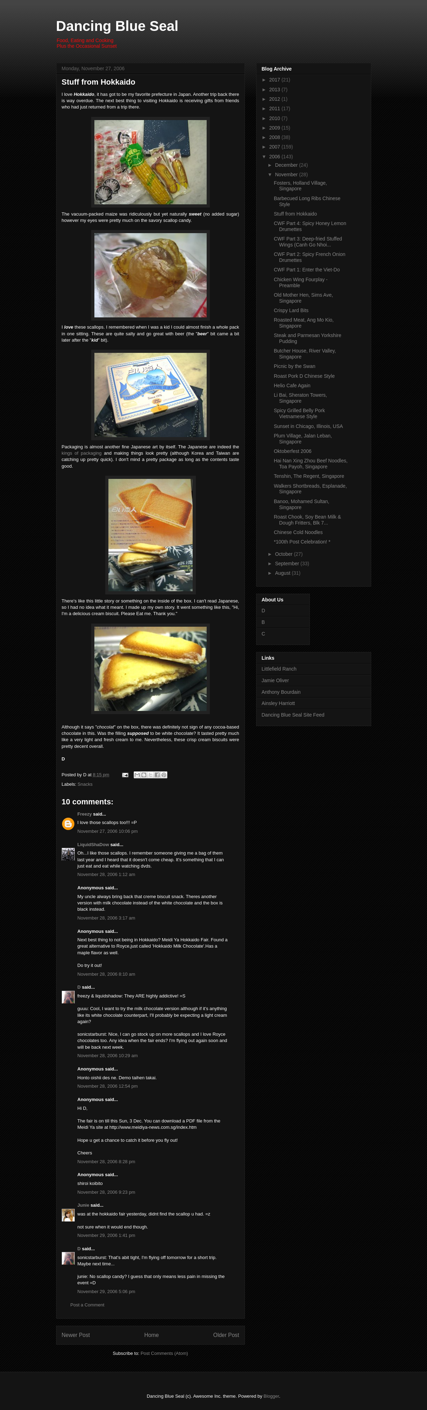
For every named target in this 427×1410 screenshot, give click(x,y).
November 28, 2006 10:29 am (108, 1055)
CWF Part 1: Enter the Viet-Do (307, 269)
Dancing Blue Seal (117, 26)
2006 (275, 156)
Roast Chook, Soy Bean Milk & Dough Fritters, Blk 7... (307, 520)
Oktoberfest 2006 (292, 451)
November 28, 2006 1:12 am (106, 874)
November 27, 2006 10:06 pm (108, 831)
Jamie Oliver (275, 680)
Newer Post (76, 1335)
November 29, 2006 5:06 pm (106, 1291)
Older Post (226, 1335)
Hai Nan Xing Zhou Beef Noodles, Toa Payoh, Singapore (310, 463)
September (287, 563)
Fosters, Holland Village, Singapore (300, 186)
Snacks (85, 784)
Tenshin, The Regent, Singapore (309, 476)
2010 (275, 118)
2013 (275, 89)
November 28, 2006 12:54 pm (108, 1086)
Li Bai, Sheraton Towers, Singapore (300, 398)
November (287, 174)
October (284, 554)
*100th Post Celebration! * (302, 542)
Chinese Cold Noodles (298, 532)
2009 (275, 128)
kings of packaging (82, 453)
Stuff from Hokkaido (98, 82)
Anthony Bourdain (281, 692)
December (287, 165)
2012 (275, 99)
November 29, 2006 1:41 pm (106, 1235)
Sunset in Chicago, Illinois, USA (308, 426)
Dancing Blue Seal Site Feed (293, 715)
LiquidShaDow (93, 844)
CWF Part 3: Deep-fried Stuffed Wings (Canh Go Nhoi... (308, 242)
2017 (275, 80)
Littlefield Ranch (279, 669)
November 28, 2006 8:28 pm (106, 1161)
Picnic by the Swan (294, 366)
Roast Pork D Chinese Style (304, 376)
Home (151, 1335)
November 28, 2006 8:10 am (106, 974)
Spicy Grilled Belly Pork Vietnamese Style (299, 413)
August (283, 573)
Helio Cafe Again (292, 385)
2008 (275, 137)
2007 (275, 147)
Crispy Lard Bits (291, 310)
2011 (275, 108)
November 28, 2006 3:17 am (106, 918)
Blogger (271, 1396)
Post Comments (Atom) (164, 1353)
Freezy (85, 814)
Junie (83, 1205)
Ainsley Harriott (278, 703)
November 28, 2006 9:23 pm (106, 1192)
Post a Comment (88, 1304)
